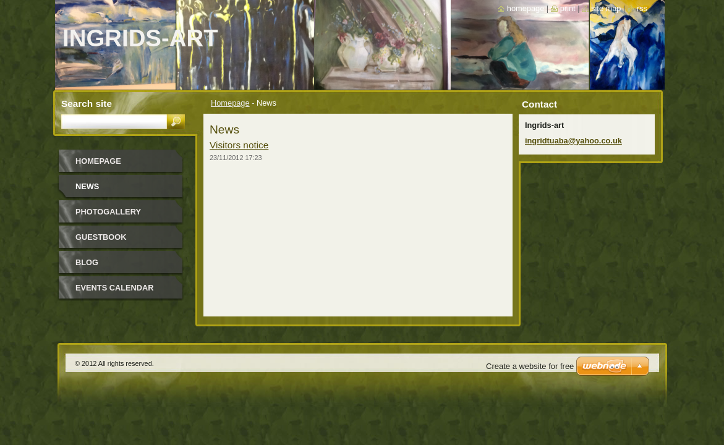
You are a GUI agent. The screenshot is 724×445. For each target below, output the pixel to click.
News (87, 186)
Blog (86, 262)
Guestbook (100, 237)
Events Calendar (114, 287)
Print (568, 8)
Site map (606, 8)
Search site (86, 103)
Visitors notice (239, 145)
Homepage (230, 103)
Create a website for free (530, 366)
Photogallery (108, 211)
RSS (642, 8)
